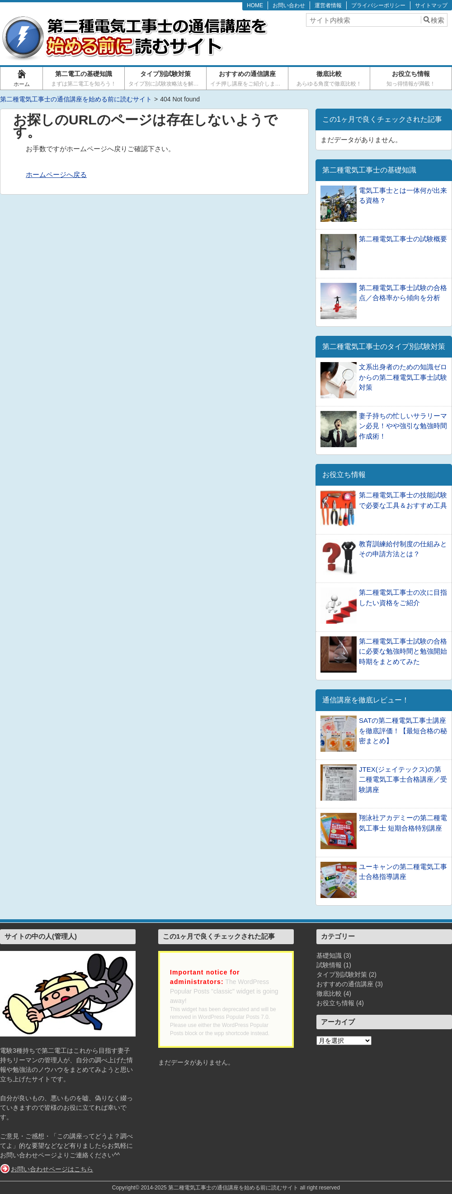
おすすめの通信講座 (248, 78)
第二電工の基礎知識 (84, 78)
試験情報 (329, 965)
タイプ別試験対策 (166, 78)
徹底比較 (329, 78)
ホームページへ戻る (56, 174)
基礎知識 (329, 955)
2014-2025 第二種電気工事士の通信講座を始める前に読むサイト (219, 1187)
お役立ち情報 (411, 78)
